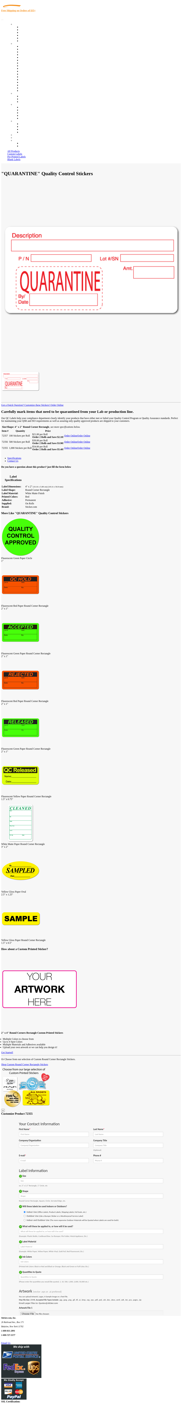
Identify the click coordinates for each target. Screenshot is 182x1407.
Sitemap (24, 132)
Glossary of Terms (29, 115)
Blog (22, 110)
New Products (26, 35)
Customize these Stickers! (37, 405)
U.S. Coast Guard (28, 82)
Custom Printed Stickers (32, 68)
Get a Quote (25, 99)
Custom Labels (14, 154)
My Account (19, 137)
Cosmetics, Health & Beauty (34, 63)
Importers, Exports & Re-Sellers (35, 57)
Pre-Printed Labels (16, 156)
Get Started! (7, 1052)
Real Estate (25, 79)
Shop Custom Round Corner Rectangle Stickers (24, 1064)
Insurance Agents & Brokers (34, 52)
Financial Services (29, 71)
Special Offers (27, 41)
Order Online (56, 405)
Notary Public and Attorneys (34, 60)
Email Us (5, 1343)
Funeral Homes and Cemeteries (35, 88)
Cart (15, 140)
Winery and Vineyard (30, 54)
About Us (18, 104)
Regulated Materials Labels (33, 85)
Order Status (26, 126)
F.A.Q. (23, 118)
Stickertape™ (26, 76)
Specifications (14, 458)
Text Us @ (12, 1339)
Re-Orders (18, 135)
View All (24, 46)
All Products (13, 151)
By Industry (19, 43)
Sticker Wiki (26, 112)
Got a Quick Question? (12, 405)
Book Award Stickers (30, 90)
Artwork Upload (28, 101)
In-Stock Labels (27, 27)
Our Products (20, 24)
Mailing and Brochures (31, 74)
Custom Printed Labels (31, 29)
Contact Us (19, 121)
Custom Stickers (21, 93)
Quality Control (27, 49)
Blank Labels (13, 159)
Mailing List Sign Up (30, 129)
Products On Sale (28, 32)
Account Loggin (28, 143)
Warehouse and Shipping (32, 65)
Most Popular (26, 38)
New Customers (27, 146)
